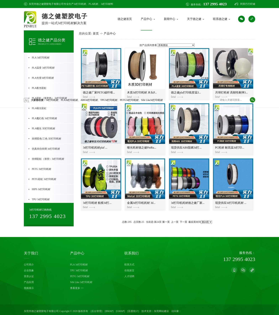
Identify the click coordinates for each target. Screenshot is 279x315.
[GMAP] (120, 311)
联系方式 (129, 264)
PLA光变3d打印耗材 (43, 78)
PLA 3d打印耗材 (40, 57)
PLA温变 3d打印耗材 (43, 67)
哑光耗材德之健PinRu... (141, 149)
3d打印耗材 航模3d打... (97, 204)
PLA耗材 (93, 4)
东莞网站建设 (161, 311)
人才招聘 (129, 276)
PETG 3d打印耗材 (41, 169)
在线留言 (129, 270)
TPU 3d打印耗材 (41, 199)
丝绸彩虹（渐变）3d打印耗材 (48, 159)
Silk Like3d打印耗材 (152, 100)
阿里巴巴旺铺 (247, 4)
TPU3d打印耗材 (108, 100)
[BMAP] (109, 311)
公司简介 (29, 264)
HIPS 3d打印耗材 (41, 189)
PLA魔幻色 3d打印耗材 (44, 118)
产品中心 (146, 18)
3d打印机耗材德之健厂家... (187, 204)
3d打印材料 (107, 4)
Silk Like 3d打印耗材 (81, 282)
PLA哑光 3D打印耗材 (43, 128)
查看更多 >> (76, 288)
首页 (96, 33)
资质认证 (29, 276)
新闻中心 (169, 18)
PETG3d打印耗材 (129, 100)
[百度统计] (133, 311)
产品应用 (29, 282)
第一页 (166, 222)
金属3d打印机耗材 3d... (141, 204)
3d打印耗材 (80, 4)
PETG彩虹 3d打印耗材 (44, 179)
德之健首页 (125, 18)
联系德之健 (220, 18)
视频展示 (29, 288)
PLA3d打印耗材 (69, 100)
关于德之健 (194, 18)
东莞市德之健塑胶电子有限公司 (41, 311)
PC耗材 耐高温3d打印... (229, 149)
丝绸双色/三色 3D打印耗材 (46, 138)
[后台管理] (96, 311)
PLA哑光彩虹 (39, 108)
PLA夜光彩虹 (39, 88)
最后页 (192, 222)
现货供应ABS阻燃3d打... (186, 149)
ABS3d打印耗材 (89, 100)
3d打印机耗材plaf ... (95, 149)
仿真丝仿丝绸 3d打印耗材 (46, 148)
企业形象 (29, 270)
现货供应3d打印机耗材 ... (230, 204)
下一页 (183, 222)
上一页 (174, 222)
